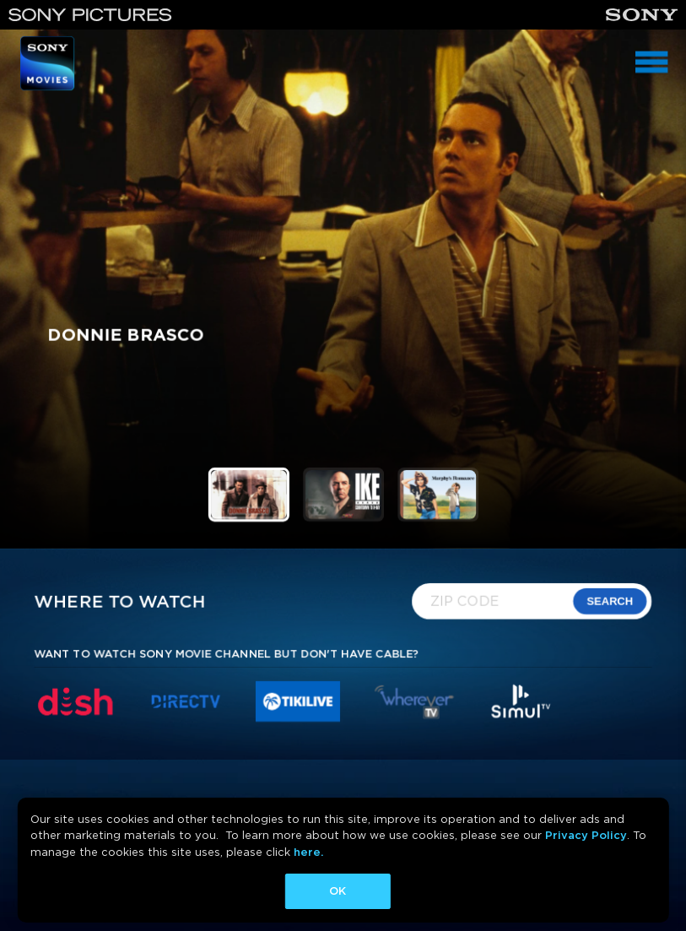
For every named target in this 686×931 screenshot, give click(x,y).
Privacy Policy (586, 835)
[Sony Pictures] (90, 14)
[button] (248, 495)
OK (337, 891)
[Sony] (642, 14)
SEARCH (611, 600)
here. (308, 852)
